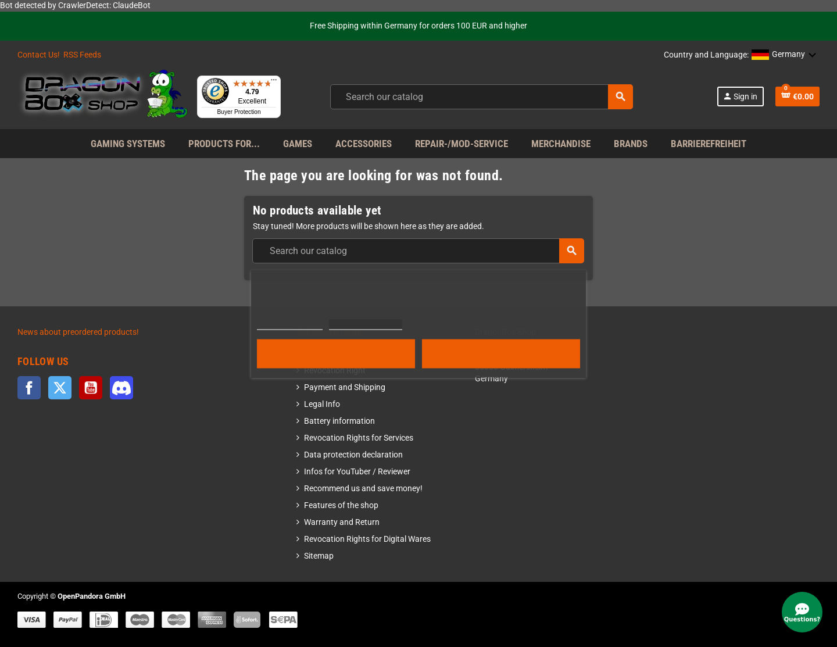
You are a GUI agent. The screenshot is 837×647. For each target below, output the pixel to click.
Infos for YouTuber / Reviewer (357, 472)
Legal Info (322, 404)
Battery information (339, 421)
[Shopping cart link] (797, 96)
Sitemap (319, 556)
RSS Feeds (82, 55)
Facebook (29, 387)
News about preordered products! (78, 332)
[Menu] (274, 83)
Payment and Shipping (344, 387)
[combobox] (481, 96)
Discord (121, 387)
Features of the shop (341, 505)
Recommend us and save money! (363, 489)
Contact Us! (38, 55)
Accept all (500, 353)
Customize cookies (365, 324)
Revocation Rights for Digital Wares (367, 539)
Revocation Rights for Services (358, 438)
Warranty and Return (342, 522)
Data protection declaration (353, 455)
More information (290, 324)
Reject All (336, 353)
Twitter (59, 387)
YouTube (90, 387)
